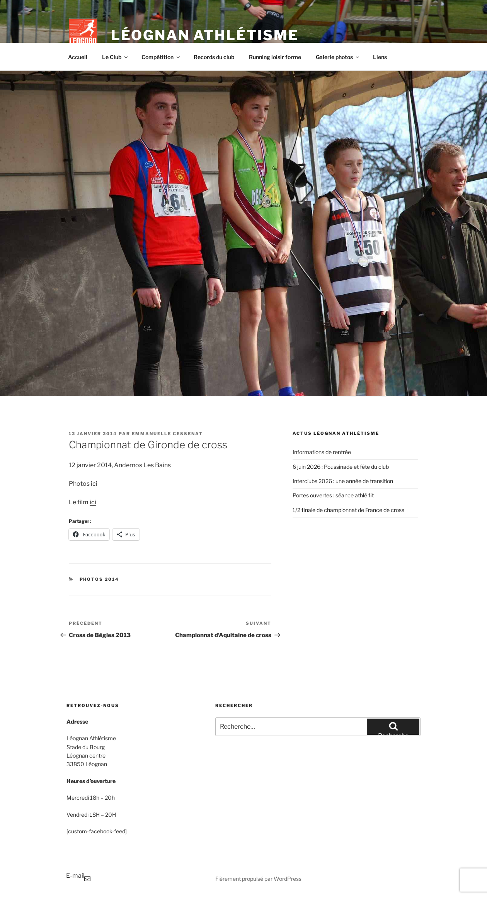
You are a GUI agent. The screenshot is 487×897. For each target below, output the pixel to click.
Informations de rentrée (322, 452)
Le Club (115, 57)
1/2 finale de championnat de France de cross (348, 510)
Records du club (214, 57)
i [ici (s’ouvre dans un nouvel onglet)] (90, 502)
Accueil (77, 57)
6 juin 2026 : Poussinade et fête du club (341, 466)
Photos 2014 (99, 579)
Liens (380, 57)
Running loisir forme (275, 57)
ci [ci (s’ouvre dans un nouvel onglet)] (93, 502)
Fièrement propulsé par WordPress (258, 878)
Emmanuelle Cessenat (167, 433)
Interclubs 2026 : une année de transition (343, 481)
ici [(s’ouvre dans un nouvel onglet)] (94, 483)
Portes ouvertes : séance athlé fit (333, 495)
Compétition (161, 57)
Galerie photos (338, 57)
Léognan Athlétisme (205, 35)
